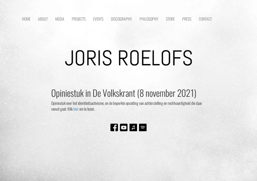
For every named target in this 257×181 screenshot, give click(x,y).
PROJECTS (79, 19)
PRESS (186, 19)
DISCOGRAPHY (121, 19)
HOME (26, 19)
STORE (170, 19)
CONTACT (205, 19)
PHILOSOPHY (149, 19)
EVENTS (98, 19)
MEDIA (59, 19)
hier (76, 109)
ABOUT (43, 19)
